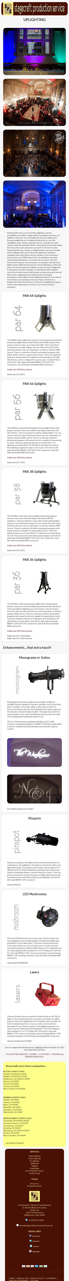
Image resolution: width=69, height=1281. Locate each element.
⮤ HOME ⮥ (33, 1054)
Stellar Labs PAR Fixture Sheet (19, 369)
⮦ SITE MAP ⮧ (45, 1054)
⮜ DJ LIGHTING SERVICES (17, 1054)
